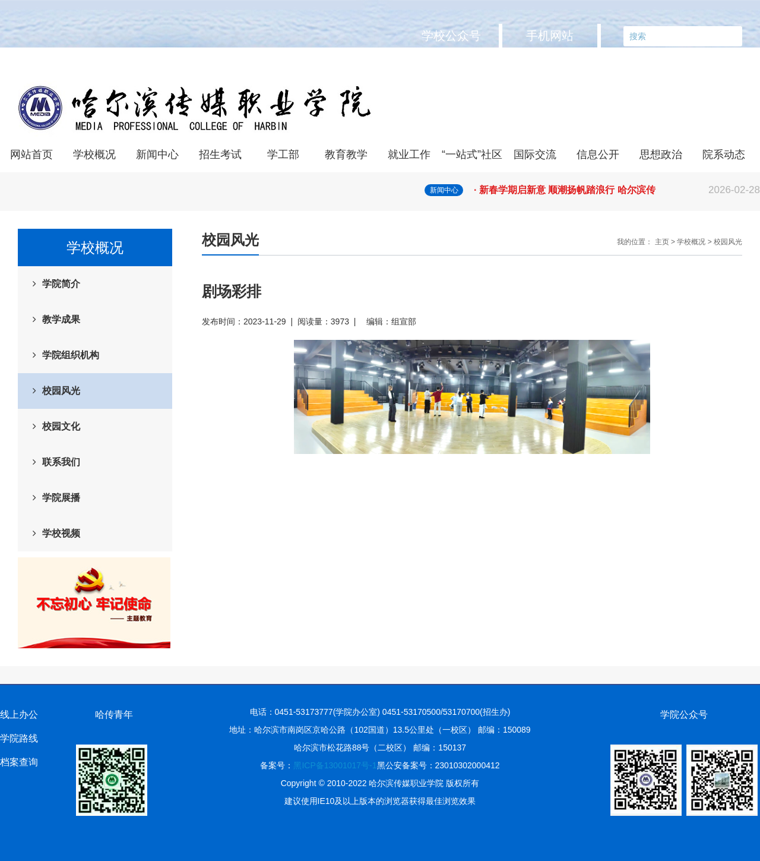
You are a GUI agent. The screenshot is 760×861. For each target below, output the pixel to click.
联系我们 (61, 462)
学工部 (283, 154)
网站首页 (31, 154)
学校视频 (61, 533)
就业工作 (409, 154)
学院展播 (61, 498)
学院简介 (61, 284)
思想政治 (660, 154)
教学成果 (61, 319)
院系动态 (723, 154)
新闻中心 (157, 154)
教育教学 (346, 154)
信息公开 (598, 154)
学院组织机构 (70, 355)
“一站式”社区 (472, 154)
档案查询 (19, 762)
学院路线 (19, 738)
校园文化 (61, 426)
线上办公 (19, 714)
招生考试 (220, 154)
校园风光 (61, 391)
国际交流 (535, 154)
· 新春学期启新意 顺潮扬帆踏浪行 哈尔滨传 (617, 190)
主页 (662, 242)
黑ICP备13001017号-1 (334, 765)
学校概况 (94, 154)
